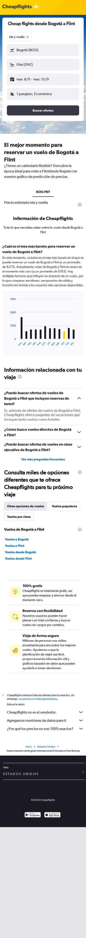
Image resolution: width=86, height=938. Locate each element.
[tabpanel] (43, 301)
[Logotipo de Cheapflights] (17, 7)
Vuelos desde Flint (18, 558)
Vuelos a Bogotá (17, 539)
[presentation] (80, 205)
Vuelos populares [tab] (64, 506)
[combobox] (19, 36)
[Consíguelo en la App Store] (52, 815)
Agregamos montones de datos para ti (45, 720)
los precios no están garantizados (38, 698)
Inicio (28, 746)
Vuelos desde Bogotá (20, 552)
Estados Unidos (46, 746)
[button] (43, 50)
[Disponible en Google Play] (32, 815)
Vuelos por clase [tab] (19, 516)
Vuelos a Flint (14, 546)
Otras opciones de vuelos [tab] (25, 506)
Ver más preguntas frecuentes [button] (43, 459)
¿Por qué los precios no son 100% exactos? (45, 728)
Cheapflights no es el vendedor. (45, 712)
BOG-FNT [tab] (43, 192)
